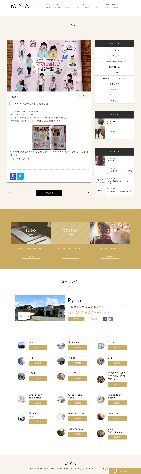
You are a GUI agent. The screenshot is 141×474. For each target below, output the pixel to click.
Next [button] (130, 314)
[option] (70, 308)
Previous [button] (10, 314)
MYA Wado (115, 73)
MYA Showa (114, 67)
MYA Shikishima (114, 61)
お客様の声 (114, 84)
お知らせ (114, 89)
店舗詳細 (94, 319)
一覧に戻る (49, 193)
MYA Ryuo (114, 56)
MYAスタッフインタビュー (114, 78)
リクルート (114, 95)
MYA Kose (114, 50)
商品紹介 (114, 101)
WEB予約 (76, 319)
